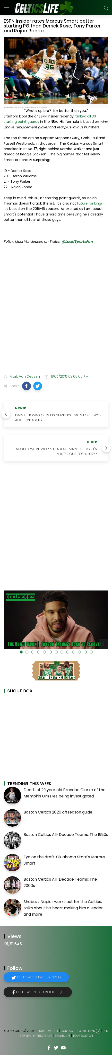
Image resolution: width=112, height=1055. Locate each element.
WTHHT (53, 1031)
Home (42, 1031)
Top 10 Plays (86, 1031)
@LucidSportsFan (77, 241)
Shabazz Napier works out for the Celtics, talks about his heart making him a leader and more (63, 908)
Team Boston (83, 1036)
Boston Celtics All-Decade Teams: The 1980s (66, 834)
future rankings (90, 203)
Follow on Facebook (40, 992)
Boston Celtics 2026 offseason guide (58, 812)
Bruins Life (62, 1036)
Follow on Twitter (39, 977)
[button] (26, 386)
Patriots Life (42, 1036)
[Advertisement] (56, 310)
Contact (67, 1031)
